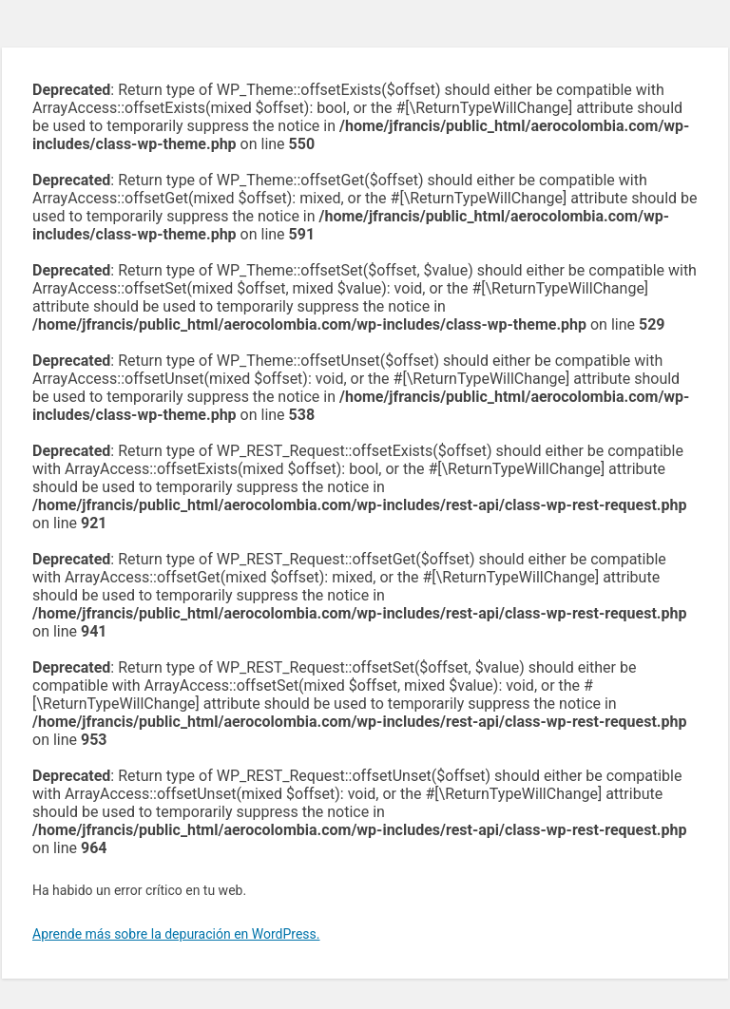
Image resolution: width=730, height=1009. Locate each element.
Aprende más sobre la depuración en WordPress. (175, 934)
